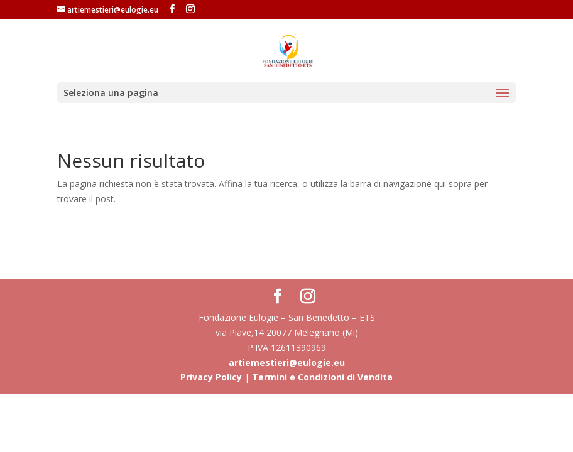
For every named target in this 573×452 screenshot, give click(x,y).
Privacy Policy (211, 377)
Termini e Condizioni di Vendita (322, 377)
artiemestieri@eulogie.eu (287, 363)
